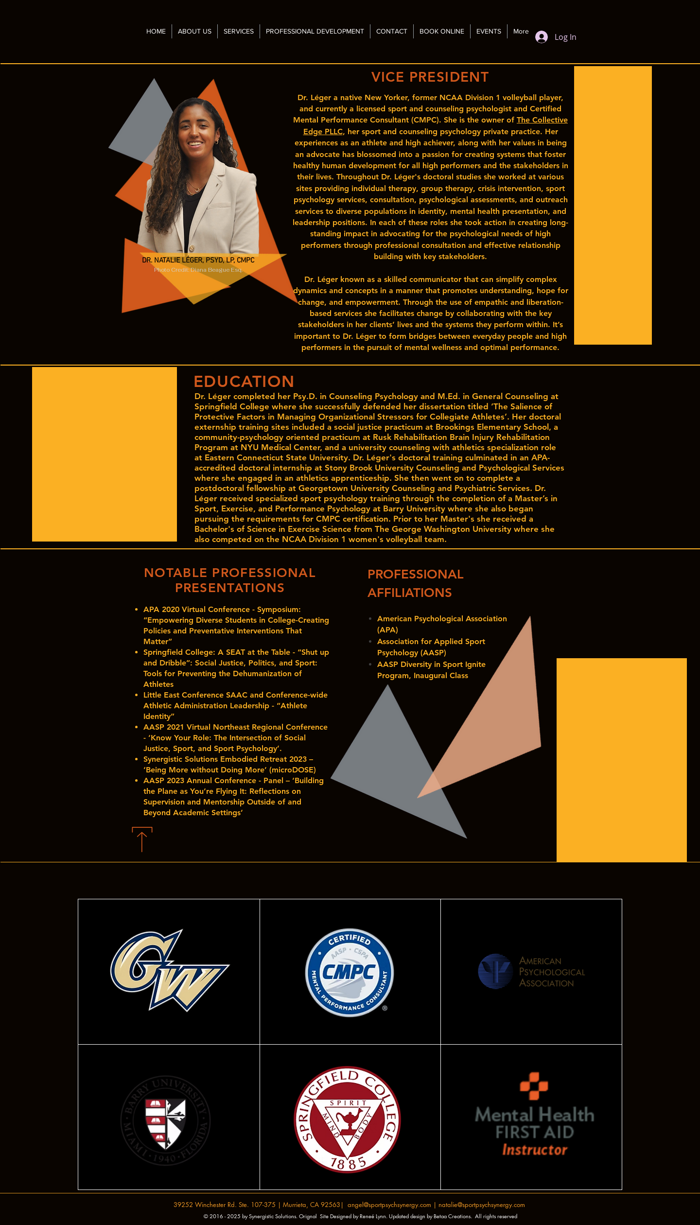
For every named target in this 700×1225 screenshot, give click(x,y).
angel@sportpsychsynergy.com (389, 1204)
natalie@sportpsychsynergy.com (481, 1204)
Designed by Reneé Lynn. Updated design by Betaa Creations (400, 1216)
